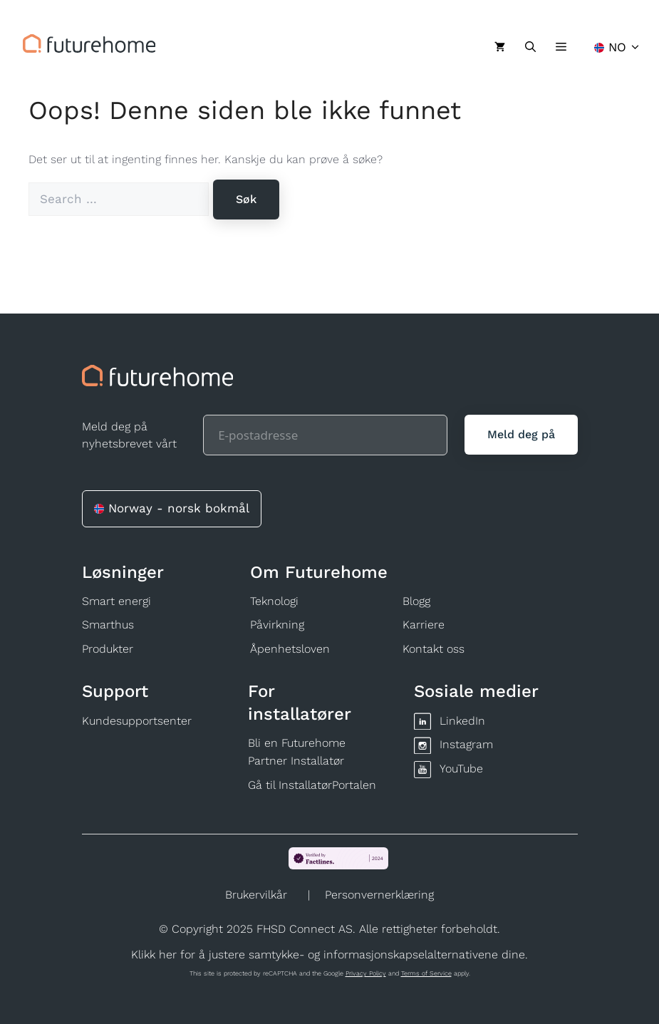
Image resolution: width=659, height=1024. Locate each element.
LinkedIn (462, 721)
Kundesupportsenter (137, 721)
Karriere (424, 624)
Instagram (466, 744)
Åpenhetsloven (290, 649)
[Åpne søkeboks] (530, 47)
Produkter (107, 649)
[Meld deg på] (521, 435)
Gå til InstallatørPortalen (312, 785)
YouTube (461, 768)
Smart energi (116, 601)
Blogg (416, 601)
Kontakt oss (434, 649)
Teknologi (274, 601)
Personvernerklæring (379, 894)
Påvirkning (277, 624)
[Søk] (246, 199)
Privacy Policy (366, 973)
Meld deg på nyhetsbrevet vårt (129, 435)
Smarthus (108, 624)
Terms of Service (426, 973)
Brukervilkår (256, 894)
